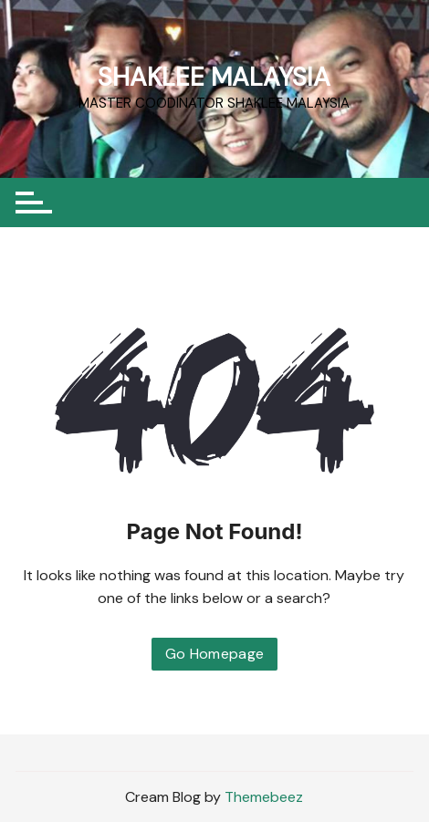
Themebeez (264, 796)
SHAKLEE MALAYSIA (214, 77)
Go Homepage (215, 653)
